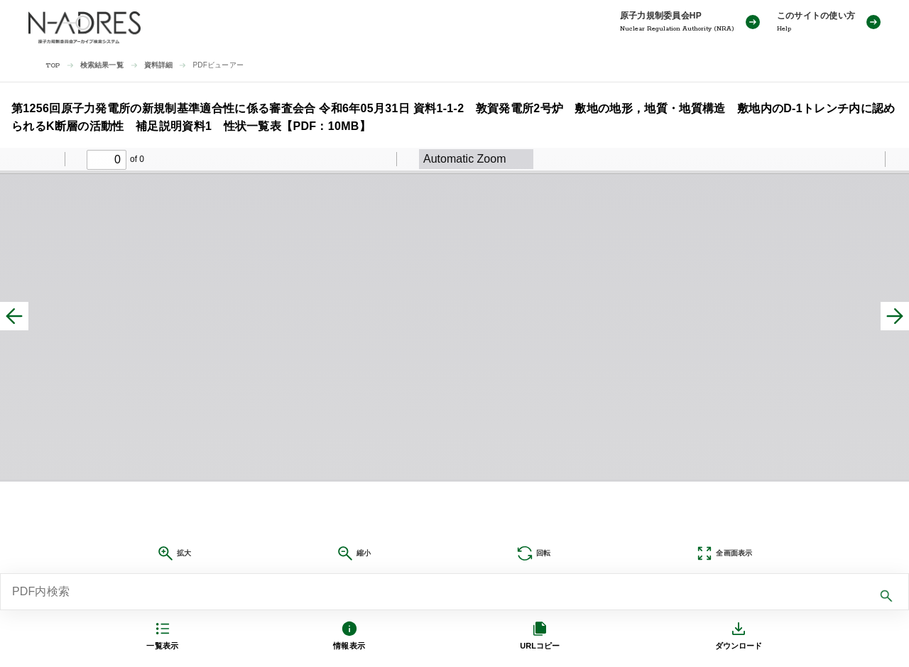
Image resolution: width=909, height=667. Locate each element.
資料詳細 (158, 65)
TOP (52, 66)
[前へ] (14, 316)
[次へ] (895, 316)
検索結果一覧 (102, 65)
